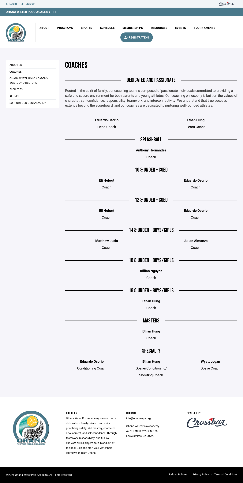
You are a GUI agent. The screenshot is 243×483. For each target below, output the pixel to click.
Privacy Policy (201, 474)
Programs (65, 28)
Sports (86, 28)
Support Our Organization (28, 103)
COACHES (15, 71)
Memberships (132, 28)
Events (180, 28)
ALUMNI (14, 96)
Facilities (16, 89)
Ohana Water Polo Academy (28, 12)
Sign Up (28, 4)
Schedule (107, 28)
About (44, 28)
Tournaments (204, 28)
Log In (11, 4)
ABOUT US (15, 65)
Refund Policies (178, 474)
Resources (159, 28)
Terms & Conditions (225, 474)
